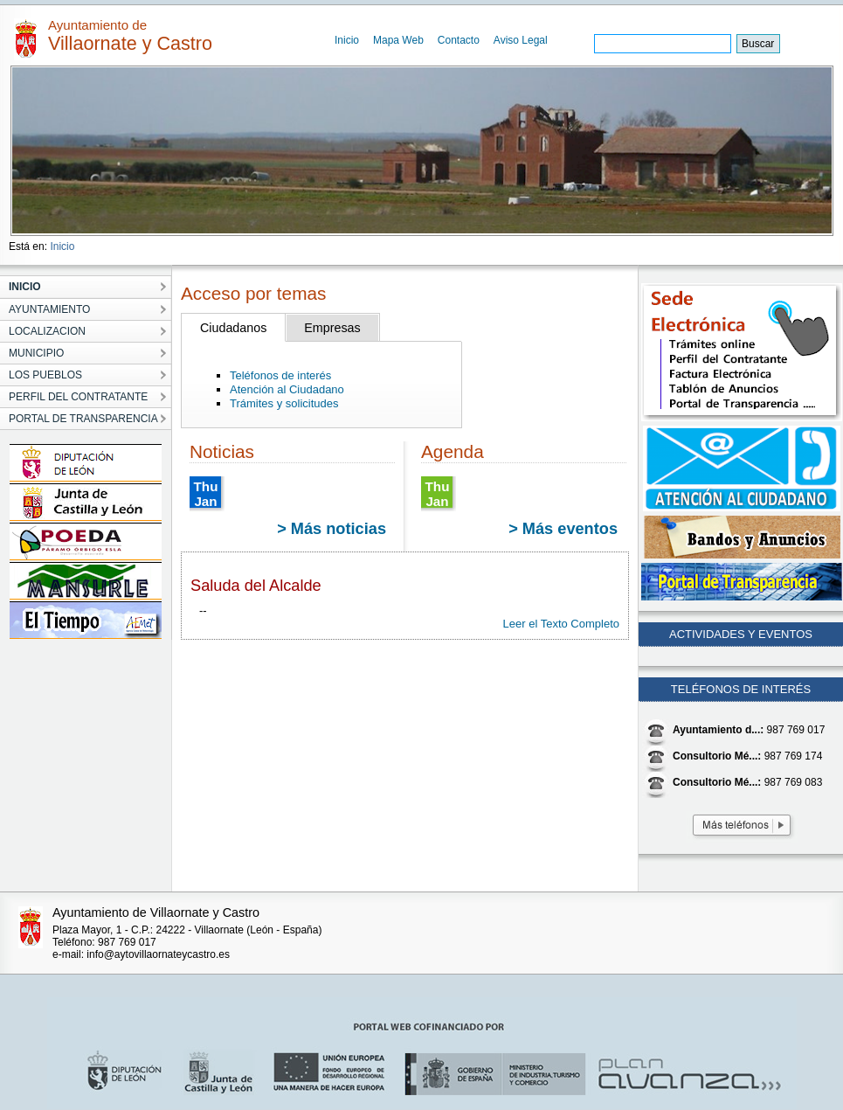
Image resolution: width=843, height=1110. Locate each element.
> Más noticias (331, 529)
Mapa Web (398, 40)
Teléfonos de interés (280, 375)
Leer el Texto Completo (561, 623)
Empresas (332, 328)
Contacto (459, 40)
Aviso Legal (521, 40)
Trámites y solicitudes (284, 403)
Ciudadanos (233, 328)
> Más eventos (563, 529)
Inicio (347, 40)
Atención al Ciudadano (287, 389)
